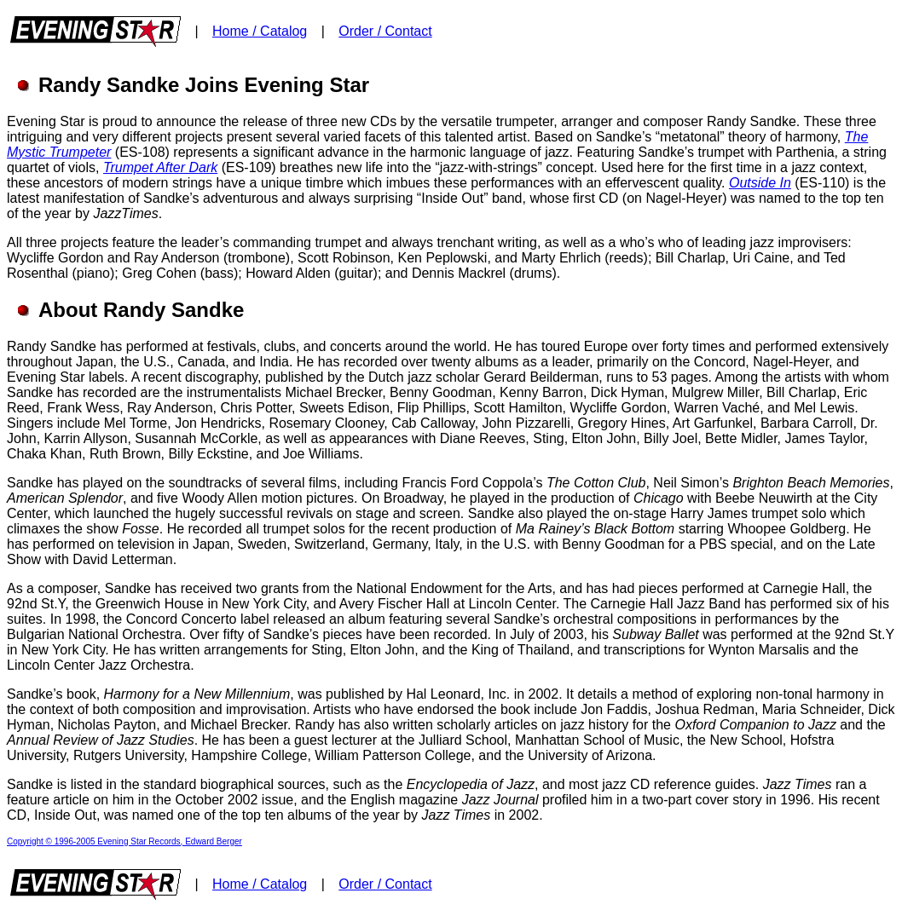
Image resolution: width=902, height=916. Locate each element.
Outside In (760, 183)
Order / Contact (384, 31)
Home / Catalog (259, 31)
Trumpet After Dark (160, 167)
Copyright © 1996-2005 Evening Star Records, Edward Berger (124, 841)
